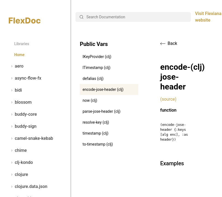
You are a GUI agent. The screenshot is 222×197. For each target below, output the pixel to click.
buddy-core (23, 114)
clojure (18, 174)
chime (18, 150)
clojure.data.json (28, 186)
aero (16, 66)
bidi (15, 90)
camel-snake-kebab (31, 138)
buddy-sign (22, 126)
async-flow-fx (25, 78)
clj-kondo (21, 162)
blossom (20, 102)
